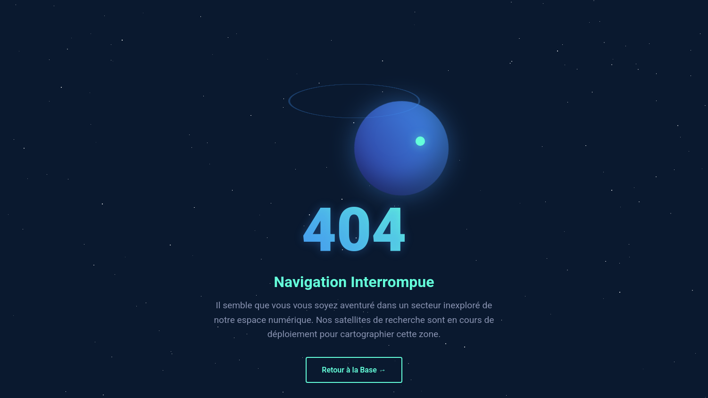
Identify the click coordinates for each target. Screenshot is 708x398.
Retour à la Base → (354, 369)
